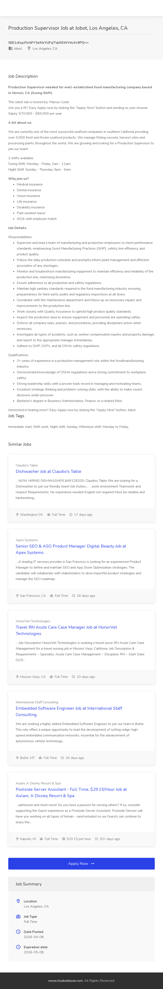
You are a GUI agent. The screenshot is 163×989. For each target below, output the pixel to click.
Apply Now (81, 863)
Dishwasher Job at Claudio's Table (48, 471)
